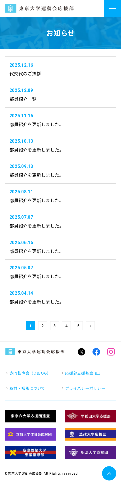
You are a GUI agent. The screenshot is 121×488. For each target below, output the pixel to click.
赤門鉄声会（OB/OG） (30, 373)
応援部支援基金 (79, 373)
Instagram (111, 352)
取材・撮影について (27, 388)
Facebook (96, 352)
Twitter (81, 352)
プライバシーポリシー (85, 388)
